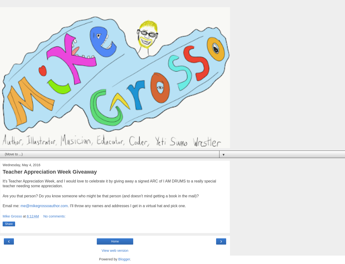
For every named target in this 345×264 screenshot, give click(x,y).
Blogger (124, 259)
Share (9, 224)
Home (115, 241)
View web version (115, 250)
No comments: (54, 216)
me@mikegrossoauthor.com (44, 206)
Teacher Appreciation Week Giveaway (50, 172)
